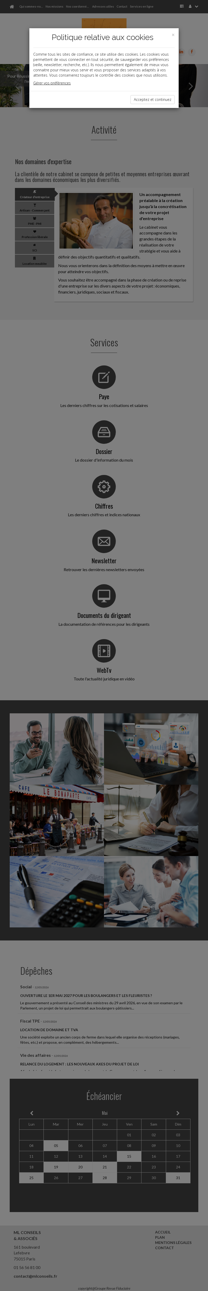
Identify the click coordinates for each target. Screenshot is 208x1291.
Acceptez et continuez (152, 99)
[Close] (173, 35)
